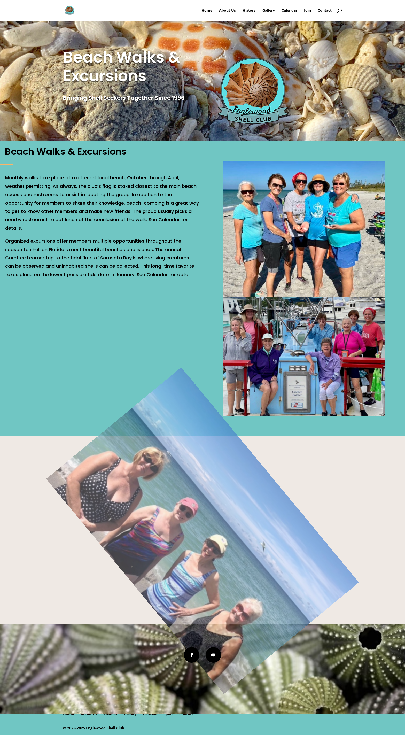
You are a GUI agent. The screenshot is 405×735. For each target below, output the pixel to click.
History (249, 11)
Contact (325, 11)
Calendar (289, 11)
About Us (227, 11)
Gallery (268, 11)
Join (307, 11)
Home (206, 11)
